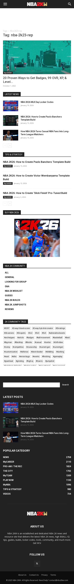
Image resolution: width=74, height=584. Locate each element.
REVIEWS (9, 309)
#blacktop (19, 342)
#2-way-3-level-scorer (21, 328)
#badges (30, 338)
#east (6, 356)
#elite (14, 356)
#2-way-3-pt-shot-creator (43, 328)
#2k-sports (21, 333)
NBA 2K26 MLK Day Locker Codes (37, 102)
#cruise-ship (31, 347)
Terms (53, 575)
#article (20, 338)
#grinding (20, 361)
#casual (38, 342)
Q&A (7, 286)
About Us (22, 575)
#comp (7, 347)
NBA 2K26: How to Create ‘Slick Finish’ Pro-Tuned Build (35, 193)
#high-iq (29, 361)
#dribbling (49, 352)
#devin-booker (37, 352)
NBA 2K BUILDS (12, 300)
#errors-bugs (24, 356)
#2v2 (30, 333)
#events (36, 356)
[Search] (69, 4)
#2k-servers (9, 333)
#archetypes (9, 338)
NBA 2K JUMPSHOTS (15, 304)
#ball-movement (43, 338)
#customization (10, 352)
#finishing (46, 356)
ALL (7, 272)
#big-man (8, 342)
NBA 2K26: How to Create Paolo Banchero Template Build (36, 161)
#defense (24, 352)
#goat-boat (8, 361)
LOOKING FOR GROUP (16, 282)
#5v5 (44, 333)
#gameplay (57, 356)
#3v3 (37, 333)
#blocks (28, 342)
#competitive (18, 347)
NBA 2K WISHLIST (14, 291)
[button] (5, 4)
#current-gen (44, 347)
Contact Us (34, 575)
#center (47, 342)
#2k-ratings (60, 328)
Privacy (44, 575)
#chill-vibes (58, 342)
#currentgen (58, 347)
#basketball (57, 338)
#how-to (39, 361)
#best (67, 338)
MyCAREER (8, 73)
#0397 (6, 328)
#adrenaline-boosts (57, 333)
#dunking (60, 352)
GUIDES (9, 295)
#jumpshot (49, 361)
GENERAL (9, 277)
